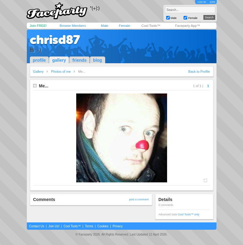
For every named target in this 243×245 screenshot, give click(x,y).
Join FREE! (38, 25)
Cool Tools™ (150, 25)
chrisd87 (55, 40)
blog (97, 60)
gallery (59, 60)
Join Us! (53, 226)
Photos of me (61, 71)
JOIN (212, 2)
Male (104, 25)
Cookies (103, 226)
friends (79, 60)
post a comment (138, 199)
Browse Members (73, 25)
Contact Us (36, 226)
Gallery (38, 71)
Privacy (118, 226)
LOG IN (202, 2)
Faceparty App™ (187, 25)
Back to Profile (199, 71)
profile (39, 60)
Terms (89, 226)
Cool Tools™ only (188, 214)
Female (124, 25)
